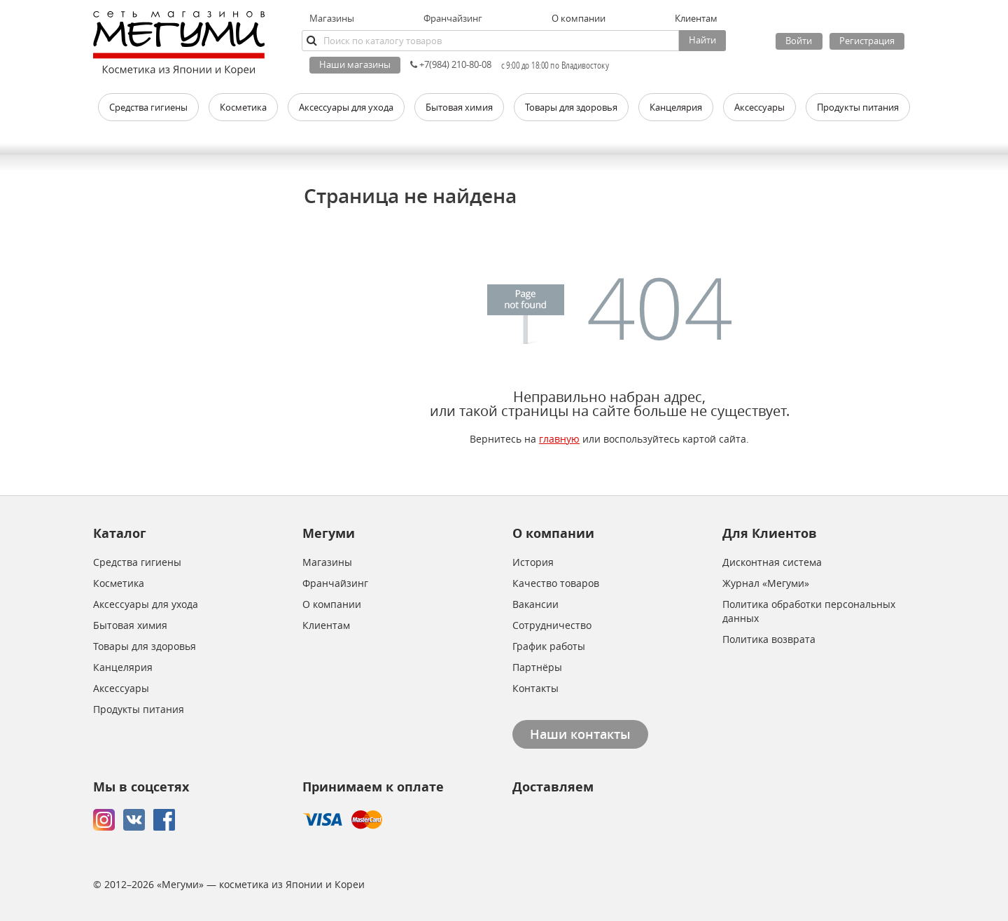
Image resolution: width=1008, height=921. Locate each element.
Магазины (331, 18)
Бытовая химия (130, 625)
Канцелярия (123, 667)
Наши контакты (580, 734)
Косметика (118, 583)
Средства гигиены (137, 562)
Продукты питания (138, 709)
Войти (798, 40)
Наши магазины (355, 64)
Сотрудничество (552, 625)
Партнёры (537, 667)
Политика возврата (769, 639)
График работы (548, 646)
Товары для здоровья (144, 646)
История (533, 562)
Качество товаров (555, 583)
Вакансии (535, 604)
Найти (702, 40)
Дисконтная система (772, 562)
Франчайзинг (453, 18)
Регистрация (867, 40)
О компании (331, 604)
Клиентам (326, 625)
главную (559, 438)
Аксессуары (121, 688)
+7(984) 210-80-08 (450, 64)
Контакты (535, 688)
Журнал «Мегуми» (765, 583)
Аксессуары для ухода (145, 604)
